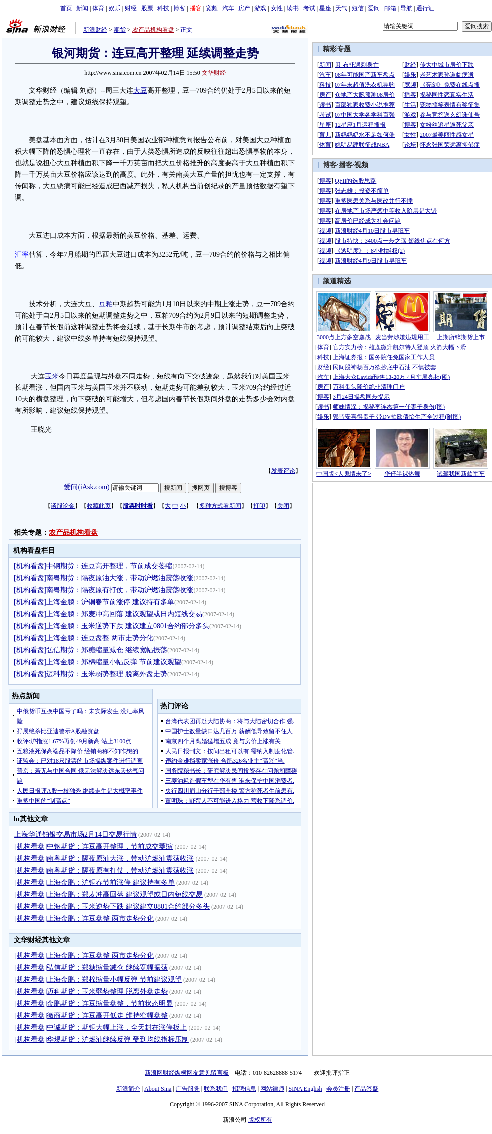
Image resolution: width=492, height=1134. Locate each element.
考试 (309, 8)
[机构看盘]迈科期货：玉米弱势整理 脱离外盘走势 (90, 674)
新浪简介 (128, 1088)
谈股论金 (63, 505)
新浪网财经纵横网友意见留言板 (187, 1072)
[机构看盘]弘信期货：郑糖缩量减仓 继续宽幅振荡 (90, 650)
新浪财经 (95, 29)
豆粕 (106, 304)
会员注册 (338, 1088)
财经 (131, 8)
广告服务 (188, 1088)
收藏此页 (99, 505)
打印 (259, 505)
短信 (358, 8)
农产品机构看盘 (153, 29)
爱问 (374, 8)
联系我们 (216, 1088)
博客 (179, 8)
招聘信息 (244, 1088)
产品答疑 (366, 1088)
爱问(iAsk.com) (86, 487)
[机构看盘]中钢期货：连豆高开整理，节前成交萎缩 (93, 566)
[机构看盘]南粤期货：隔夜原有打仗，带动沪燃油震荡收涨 (103, 590)
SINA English (305, 1088)
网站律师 (272, 1088)
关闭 (283, 505)
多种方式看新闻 (220, 505)
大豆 (140, 90)
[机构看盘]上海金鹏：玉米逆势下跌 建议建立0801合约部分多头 (111, 626)
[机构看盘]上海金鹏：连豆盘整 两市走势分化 (83, 638)
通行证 (425, 8)
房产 (244, 8)
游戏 (260, 8)
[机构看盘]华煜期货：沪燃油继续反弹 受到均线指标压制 (101, 1039)
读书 (293, 8)
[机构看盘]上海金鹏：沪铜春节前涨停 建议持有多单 (94, 602)
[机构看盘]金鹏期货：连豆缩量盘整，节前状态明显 (93, 1003)
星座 (325, 8)
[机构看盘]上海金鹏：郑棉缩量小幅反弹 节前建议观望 (97, 662)
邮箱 (390, 8)
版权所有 (260, 1119)
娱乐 (115, 8)
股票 (147, 8)
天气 (341, 8)
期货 (120, 29)
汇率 (22, 254)
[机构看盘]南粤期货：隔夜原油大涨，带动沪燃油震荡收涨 (103, 578)
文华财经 (214, 72)
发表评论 (283, 470)
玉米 (52, 376)
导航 (406, 8)
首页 (66, 8)
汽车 (228, 8)
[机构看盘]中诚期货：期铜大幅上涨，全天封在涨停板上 (100, 1027)
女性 (277, 8)
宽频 (212, 8)
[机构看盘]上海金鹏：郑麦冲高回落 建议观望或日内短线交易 (108, 614)
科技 (163, 8)
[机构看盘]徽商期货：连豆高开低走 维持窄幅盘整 (91, 1015)
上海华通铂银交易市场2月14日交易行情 (75, 834)
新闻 (82, 8)
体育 (98, 8)
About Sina (157, 1088)
